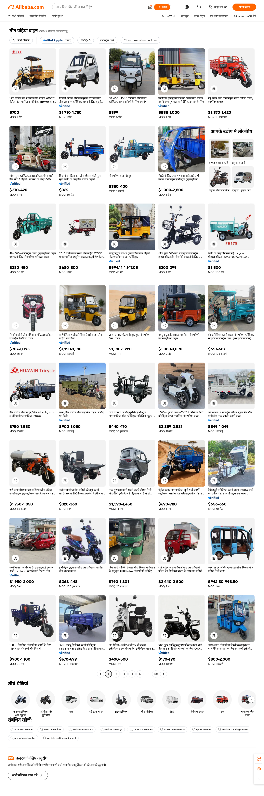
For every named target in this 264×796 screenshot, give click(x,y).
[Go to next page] (163, 674)
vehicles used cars (81, 729)
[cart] (200, 7)
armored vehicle (21, 729)
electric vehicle (50, 729)
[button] (150, 7)
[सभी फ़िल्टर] (21, 40)
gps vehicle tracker (23, 738)
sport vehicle (201, 729)
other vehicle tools (172, 729)
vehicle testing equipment (59, 738)
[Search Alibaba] (100, 7)
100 (156, 674)
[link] (259, 758)
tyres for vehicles (141, 729)
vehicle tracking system (233, 729)
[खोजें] (162, 7)
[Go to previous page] (100, 674)
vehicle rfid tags (111, 729)
